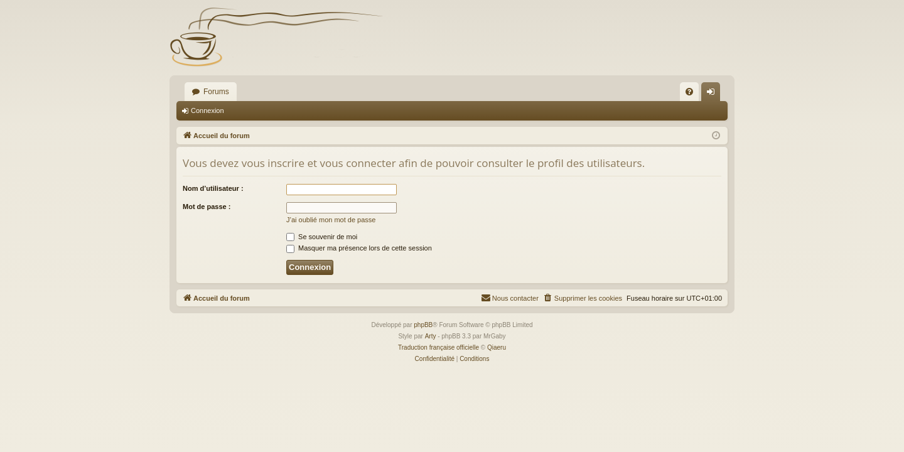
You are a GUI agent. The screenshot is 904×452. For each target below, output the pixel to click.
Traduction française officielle (438, 347)
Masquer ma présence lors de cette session (359, 248)
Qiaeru (496, 347)
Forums (216, 91)
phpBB (423, 324)
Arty (430, 336)
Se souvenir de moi (321, 236)
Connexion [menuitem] (713, 94)
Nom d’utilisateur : (213, 188)
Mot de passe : (206, 206)
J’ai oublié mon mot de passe (330, 219)
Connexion (207, 110)
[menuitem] (689, 91)
